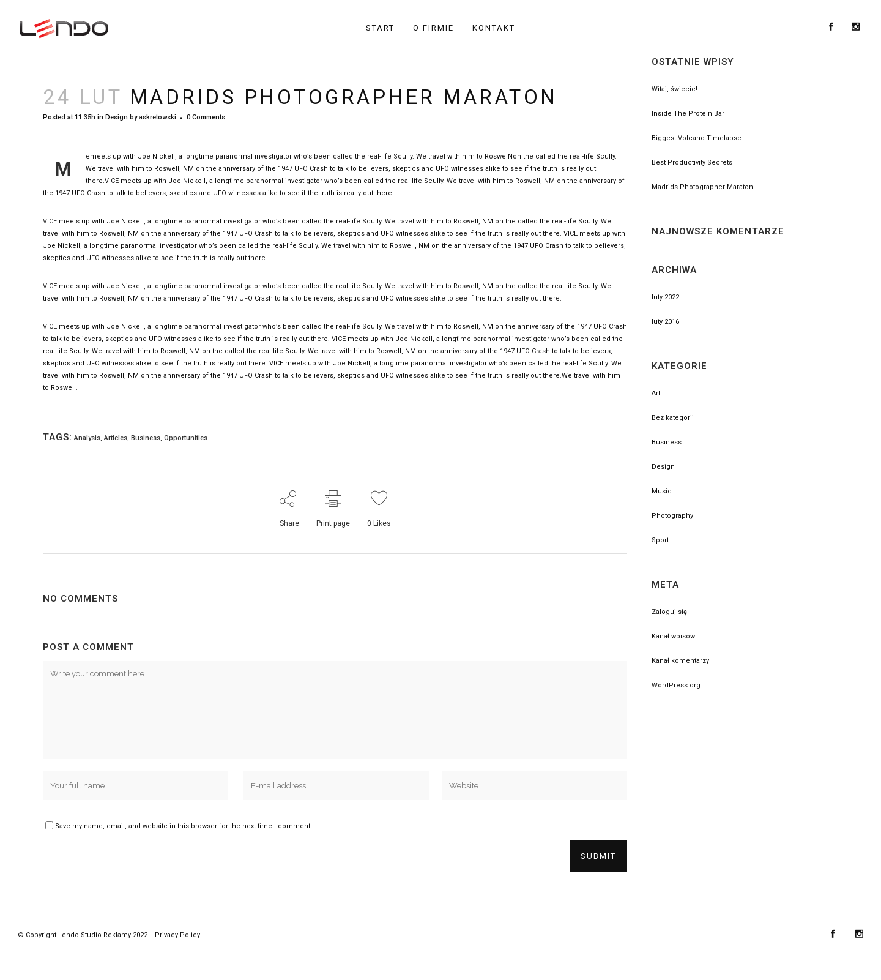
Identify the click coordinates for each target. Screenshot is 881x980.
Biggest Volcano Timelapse (697, 138)
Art (656, 393)
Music (662, 491)
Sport (660, 540)
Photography (672, 516)
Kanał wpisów (673, 636)
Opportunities (185, 438)
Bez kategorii (673, 418)
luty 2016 (665, 322)
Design (116, 117)
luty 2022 (665, 297)
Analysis (87, 438)
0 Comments (206, 117)
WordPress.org (676, 685)
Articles (115, 438)
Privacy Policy (177, 935)
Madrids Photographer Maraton (702, 187)
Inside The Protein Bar (688, 114)
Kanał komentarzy (680, 661)
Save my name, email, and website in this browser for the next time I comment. (183, 826)
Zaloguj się (669, 612)
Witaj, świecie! (674, 89)
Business (145, 438)
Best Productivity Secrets (692, 162)
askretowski (157, 117)
